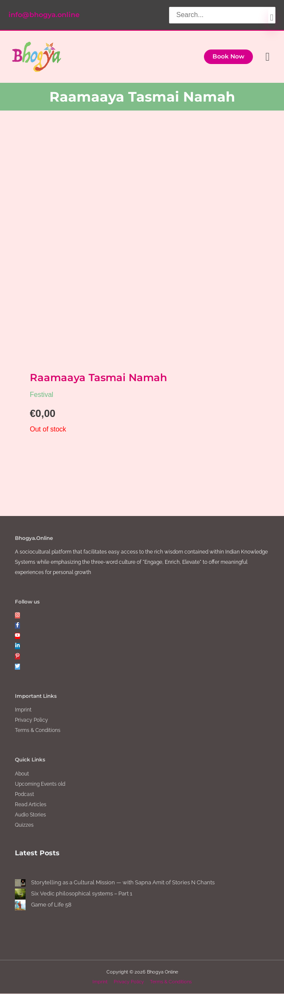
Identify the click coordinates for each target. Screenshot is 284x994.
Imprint (23, 710)
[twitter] (17, 667)
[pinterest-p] (17, 657)
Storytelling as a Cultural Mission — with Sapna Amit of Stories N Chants (123, 883)
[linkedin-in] (17, 647)
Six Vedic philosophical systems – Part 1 (82, 894)
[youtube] (17, 636)
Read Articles (30, 804)
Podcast (24, 794)
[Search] (271, 17)
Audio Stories (30, 815)
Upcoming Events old (40, 784)
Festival (41, 395)
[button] (228, 57)
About (22, 774)
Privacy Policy (31, 720)
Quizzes (24, 825)
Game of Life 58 (51, 905)
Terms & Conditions (37, 731)
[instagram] (17, 616)
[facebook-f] (17, 626)
